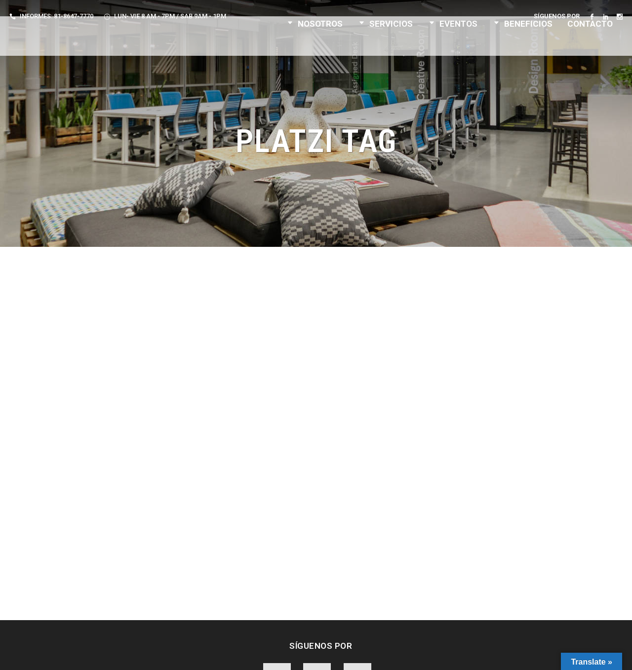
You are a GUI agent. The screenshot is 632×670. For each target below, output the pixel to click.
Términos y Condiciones (336, 654)
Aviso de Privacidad (260, 654)
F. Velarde (443, 654)
